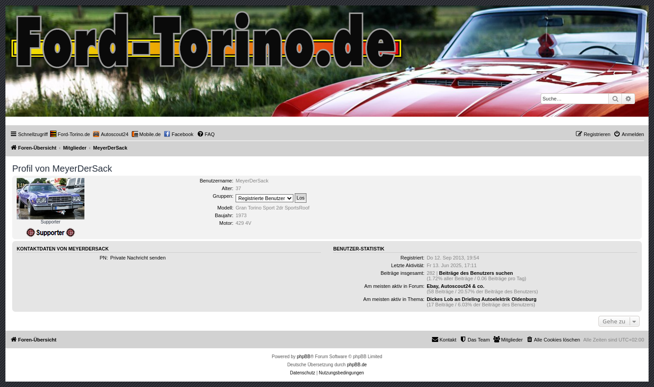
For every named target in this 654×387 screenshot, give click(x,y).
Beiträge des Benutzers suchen (476, 273)
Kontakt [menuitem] (443, 339)
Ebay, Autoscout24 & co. (455, 286)
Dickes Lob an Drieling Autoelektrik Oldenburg (481, 299)
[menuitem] (70, 134)
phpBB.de (357, 364)
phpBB (304, 356)
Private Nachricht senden (138, 257)
